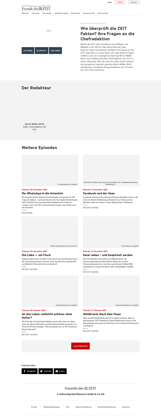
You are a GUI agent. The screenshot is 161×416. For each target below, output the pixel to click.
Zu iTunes (27, 50)
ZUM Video (55, 50)
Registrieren (134, 2)
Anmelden (120, 2)
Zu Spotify (41, 50)
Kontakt (110, 2)
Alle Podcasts (80, 346)
